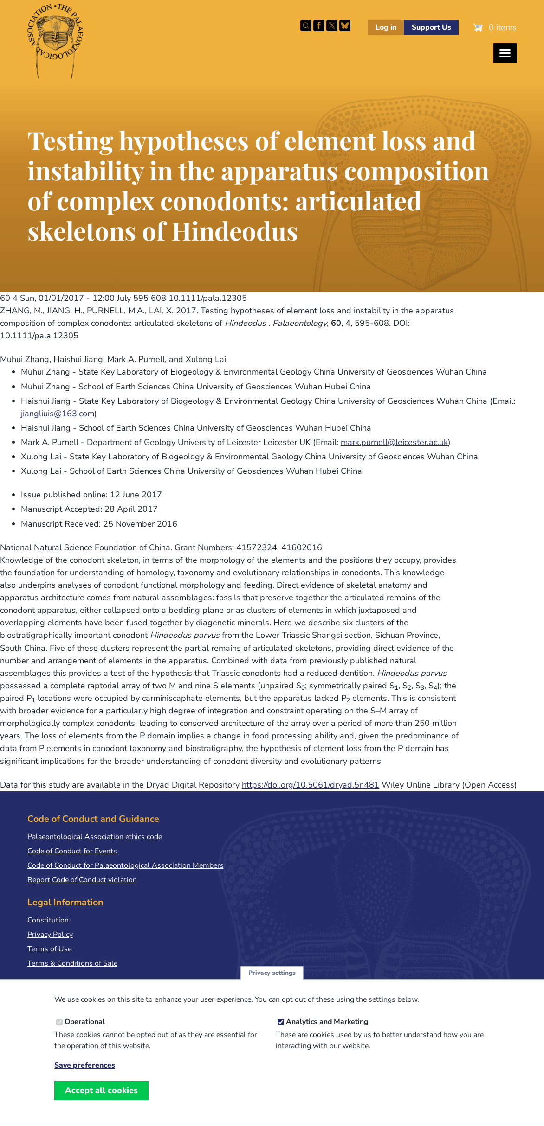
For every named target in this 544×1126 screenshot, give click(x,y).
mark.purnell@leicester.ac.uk (394, 442)
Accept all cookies (101, 1094)
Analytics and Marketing (327, 1025)
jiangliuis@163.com (57, 413)
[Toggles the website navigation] (505, 53)
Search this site (305, 25)
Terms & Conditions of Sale (72, 963)
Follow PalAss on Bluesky (344, 25)
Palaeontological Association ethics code (94, 837)
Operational (85, 1025)
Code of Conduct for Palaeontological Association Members (125, 865)
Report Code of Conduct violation (82, 880)
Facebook (318, 25)
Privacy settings (272, 976)
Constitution (48, 920)
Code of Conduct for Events (72, 851)
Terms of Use (49, 949)
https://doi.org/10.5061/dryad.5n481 (310, 784)
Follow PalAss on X (331, 25)
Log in (386, 27)
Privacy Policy (50, 934)
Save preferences (84, 1069)
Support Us (431, 27)
